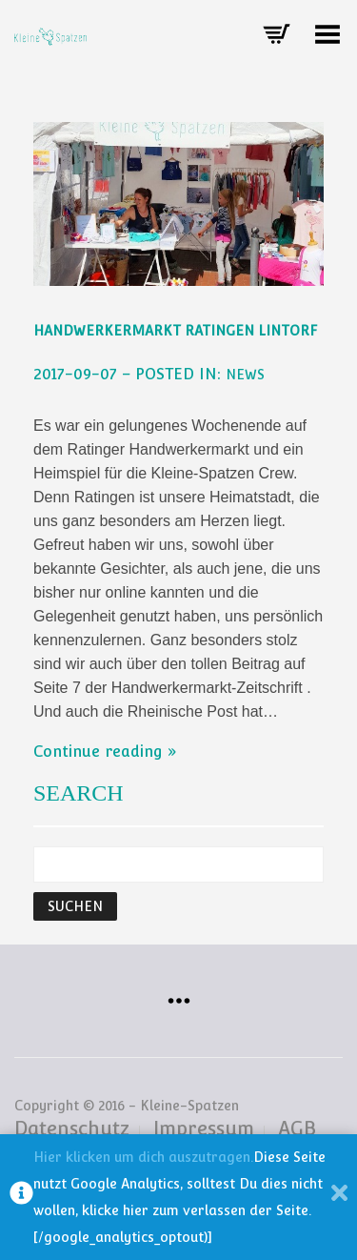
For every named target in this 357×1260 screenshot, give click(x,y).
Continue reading (98, 751)
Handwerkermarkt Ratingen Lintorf (175, 330)
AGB (297, 1128)
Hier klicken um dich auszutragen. (143, 1157)
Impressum (203, 1128)
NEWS (245, 374)
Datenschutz (71, 1128)
